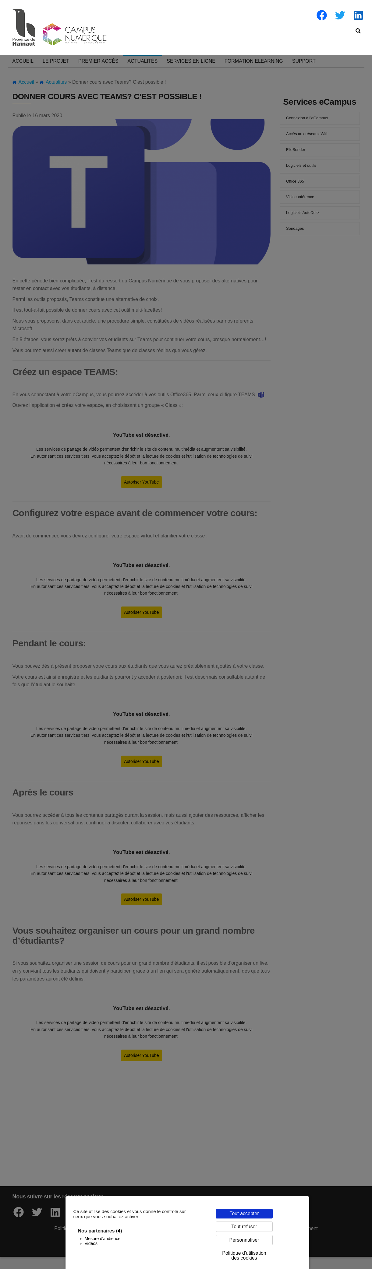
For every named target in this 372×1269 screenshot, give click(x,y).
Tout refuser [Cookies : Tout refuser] (244, 1226)
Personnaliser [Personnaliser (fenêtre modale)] (244, 1240)
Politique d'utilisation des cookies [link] (244, 1255)
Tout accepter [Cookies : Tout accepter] (244, 1213)
